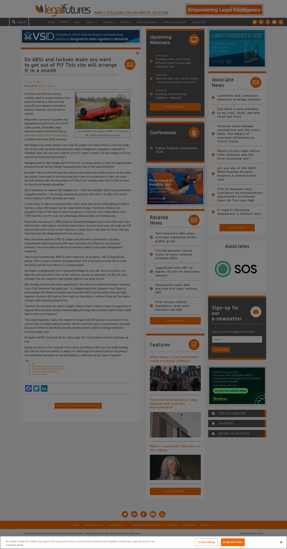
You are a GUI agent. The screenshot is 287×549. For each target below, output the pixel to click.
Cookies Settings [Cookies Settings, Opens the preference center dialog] (206, 542)
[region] (143, 542)
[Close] (281, 542)
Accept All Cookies (233, 542)
